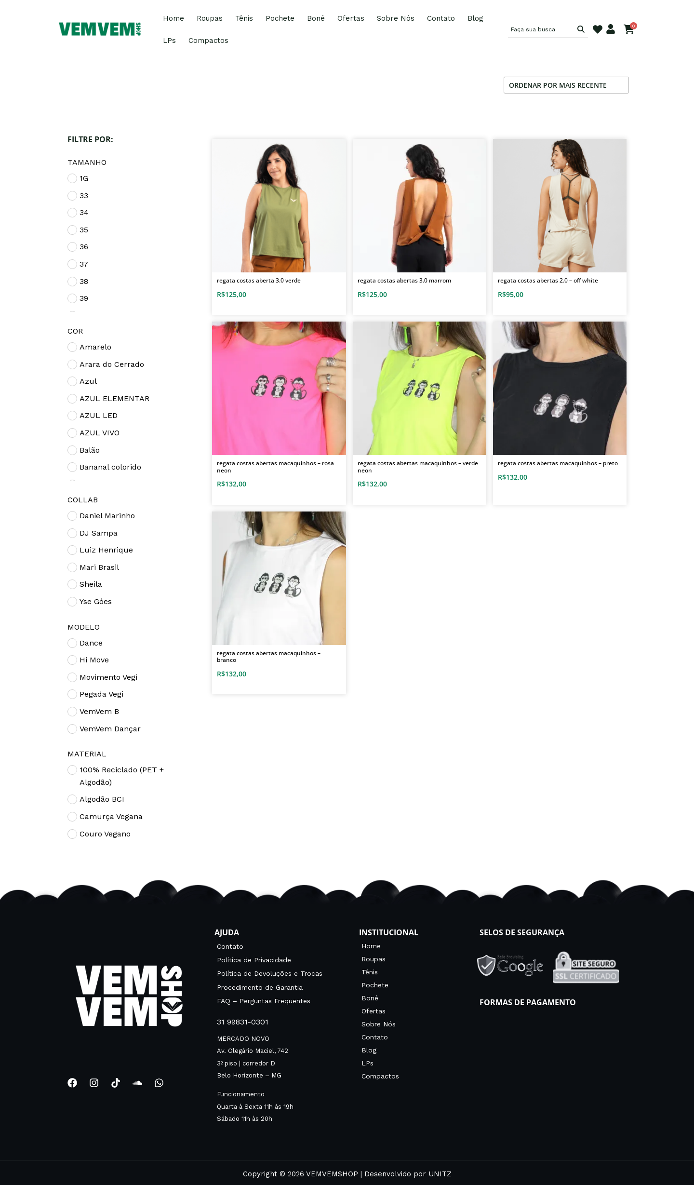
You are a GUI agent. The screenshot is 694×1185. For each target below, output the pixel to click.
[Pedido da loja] (566, 85)
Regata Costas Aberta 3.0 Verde (259, 280)
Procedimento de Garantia (260, 985)
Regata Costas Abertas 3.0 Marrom (404, 280)
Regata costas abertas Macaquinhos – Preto (558, 463)
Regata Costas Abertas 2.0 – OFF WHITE (548, 280)
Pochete (280, 18)
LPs (169, 40)
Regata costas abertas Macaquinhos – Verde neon (418, 466)
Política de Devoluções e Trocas (269, 972)
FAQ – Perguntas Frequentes (263, 998)
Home (173, 18)
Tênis (244, 18)
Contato (441, 18)
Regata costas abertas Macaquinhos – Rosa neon (275, 466)
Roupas (210, 18)
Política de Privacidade (254, 959)
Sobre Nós (395, 18)
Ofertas (350, 18)
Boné (316, 18)
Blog (475, 18)
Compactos (208, 40)
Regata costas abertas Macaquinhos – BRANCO (268, 656)
